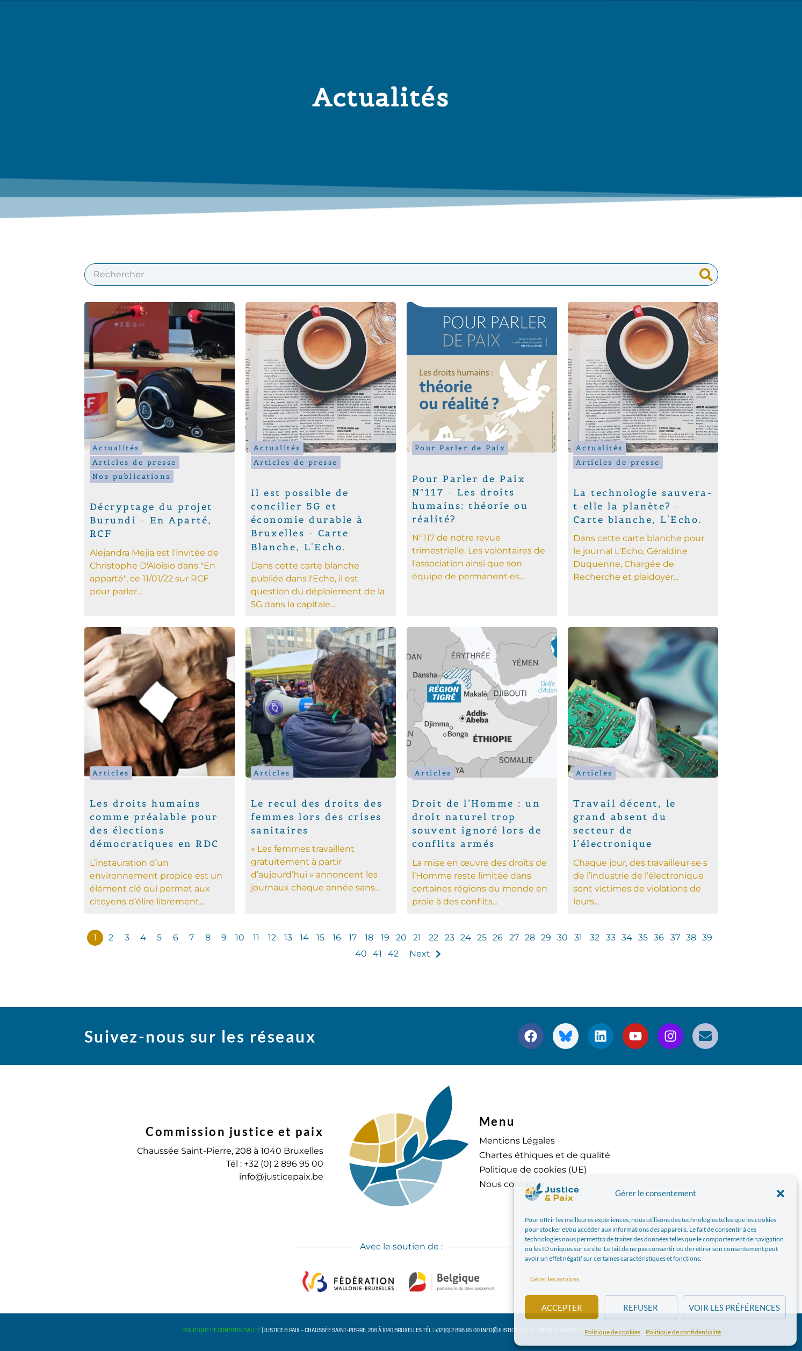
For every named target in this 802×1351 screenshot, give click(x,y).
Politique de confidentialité (683, 1332)
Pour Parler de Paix (460, 447)
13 (288, 937)
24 (465, 937)
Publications (375, 20)
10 (239, 937)
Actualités (116, 447)
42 (393, 953)
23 (449, 937)
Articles (110, 773)
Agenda (447, 19)
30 (562, 937)
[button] (780, 1193)
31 (578, 937)
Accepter (561, 1307)
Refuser (640, 1307)
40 (361, 953)
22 (433, 937)
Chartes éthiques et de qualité (544, 1155)
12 (272, 937)
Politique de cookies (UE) (533, 1170)
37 (675, 937)
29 (546, 937)
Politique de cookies (612, 1332)
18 (369, 937)
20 (401, 937)
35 (643, 937)
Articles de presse (134, 462)
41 (377, 953)
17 (353, 937)
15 (320, 937)
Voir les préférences (734, 1307)
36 (659, 937)
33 (611, 937)
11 (256, 937)
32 (594, 937)
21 (417, 937)
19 (385, 937)
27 (514, 937)
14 (304, 937)
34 (627, 937)
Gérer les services (554, 1279)
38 (691, 937)
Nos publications (131, 476)
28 (530, 937)
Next (419, 953)
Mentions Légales (517, 1141)
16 (337, 937)
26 (498, 937)
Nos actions (286, 20)
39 (707, 937)
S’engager (514, 20)
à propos (205, 20)
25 (482, 937)
